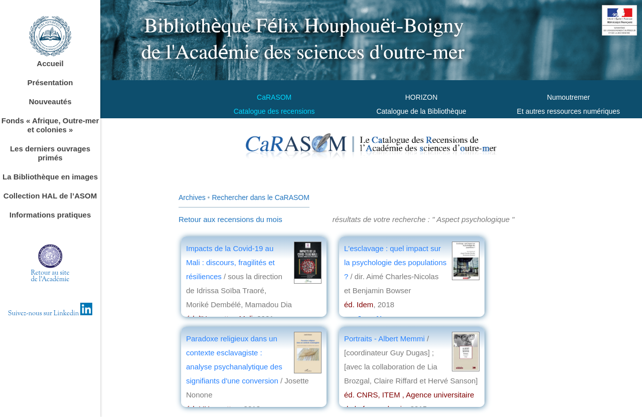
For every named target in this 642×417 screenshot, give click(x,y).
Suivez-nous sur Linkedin (50, 313)
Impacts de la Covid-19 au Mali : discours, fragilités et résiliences (230, 262)
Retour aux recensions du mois (230, 219)
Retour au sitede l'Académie (50, 276)
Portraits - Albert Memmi (385, 338)
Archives (192, 197)
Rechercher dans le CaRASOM (260, 197)
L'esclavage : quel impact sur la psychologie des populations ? (395, 262)
